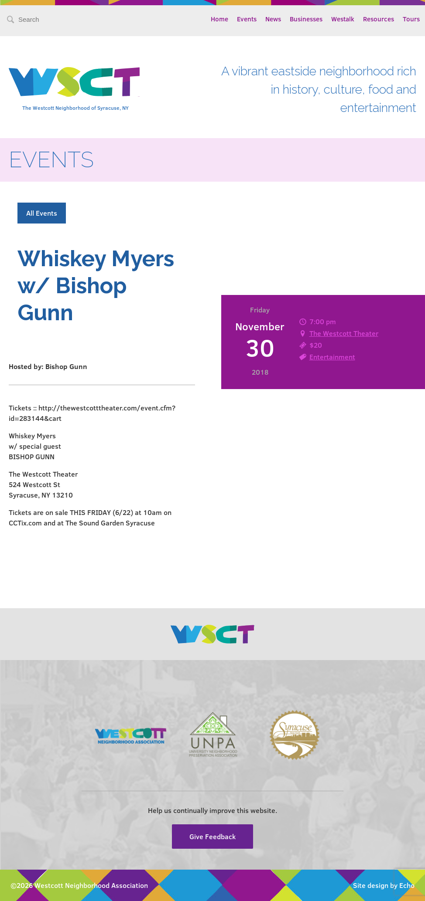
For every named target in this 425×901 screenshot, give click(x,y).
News (273, 18)
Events (247, 18)
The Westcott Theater (343, 333)
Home (219, 18)
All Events (41, 212)
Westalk (342, 18)
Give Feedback (212, 836)
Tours (411, 18)
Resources (378, 18)
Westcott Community (74, 82)
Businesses (306, 18)
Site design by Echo (384, 885)
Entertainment (332, 356)
